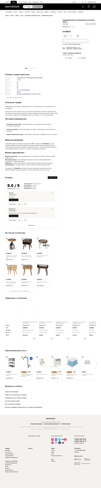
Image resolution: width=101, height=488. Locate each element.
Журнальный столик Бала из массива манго (42, 256)
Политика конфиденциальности (52, 423)
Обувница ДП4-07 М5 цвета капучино (11, 375)
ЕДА (52, 459)
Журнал (25, 2)
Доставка (7, 450)
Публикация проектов (56, 455)
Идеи (52, 448)
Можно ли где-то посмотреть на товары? (15, 394)
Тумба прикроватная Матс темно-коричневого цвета (26, 256)
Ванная (33, 12)
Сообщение (83, 57)
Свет (65, 12)
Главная (7, 2)
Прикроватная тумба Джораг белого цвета (57, 375)
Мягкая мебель (72, 12)
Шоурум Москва (9, 470)
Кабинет (46, 12)
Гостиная (27, 12)
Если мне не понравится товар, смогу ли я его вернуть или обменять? (23, 407)
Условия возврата (9, 454)
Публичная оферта (65, 423)
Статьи (53, 450)
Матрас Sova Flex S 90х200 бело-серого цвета (72, 375)
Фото (30, 2)
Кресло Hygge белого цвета (41, 374)
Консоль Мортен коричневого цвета (42, 282)
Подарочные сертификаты (11, 457)
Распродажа (9, 12)
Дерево (19, 90)
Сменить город (69, 48)
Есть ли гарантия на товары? (13, 404)
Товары (13, 2)
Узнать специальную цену (75, 44)
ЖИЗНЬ (53, 461)
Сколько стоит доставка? (11, 391)
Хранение (80, 12)
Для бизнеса (8, 464)
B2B (41, 2)
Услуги (20, 2)
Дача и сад (40, 12)
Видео (52, 452)
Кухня (15, 12)
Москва (79, 2)
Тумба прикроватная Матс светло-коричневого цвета (11, 282)
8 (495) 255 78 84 (92, 2)
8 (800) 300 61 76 (80, 441)
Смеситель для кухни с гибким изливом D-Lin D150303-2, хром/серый (27, 375)
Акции (6, 466)
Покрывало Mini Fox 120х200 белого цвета (87, 375)
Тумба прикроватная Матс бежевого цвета (26, 282)
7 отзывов (73, 26)
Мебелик (41, 335)
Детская (60, 12)
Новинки (7, 468)
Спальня (21, 12)
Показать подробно (79, 443)
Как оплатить (8, 452)
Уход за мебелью (9, 455)
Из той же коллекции (15, 233)
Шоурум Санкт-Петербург (11, 471)
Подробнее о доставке (77, 48)
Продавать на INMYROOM (11, 461)
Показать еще (31, 225)
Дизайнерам (36, 2)
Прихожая (53, 12)
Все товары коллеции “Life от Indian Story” (20, 291)
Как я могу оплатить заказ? (12, 401)
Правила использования (36, 423)
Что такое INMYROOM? (80, 450)
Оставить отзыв (52, 177)
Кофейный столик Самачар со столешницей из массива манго (12, 256)
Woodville (74, 335)
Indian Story (25, 335)
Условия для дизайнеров (11, 462)
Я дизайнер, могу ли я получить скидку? (16, 397)
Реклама (76, 452)
